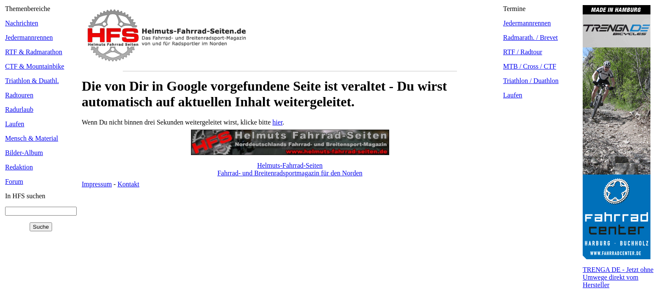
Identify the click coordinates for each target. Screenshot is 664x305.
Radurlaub (19, 109)
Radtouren (19, 95)
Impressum (97, 184)
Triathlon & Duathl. (32, 80)
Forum (14, 181)
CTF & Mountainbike (34, 66)
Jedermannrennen (29, 37)
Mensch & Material (31, 138)
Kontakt (128, 184)
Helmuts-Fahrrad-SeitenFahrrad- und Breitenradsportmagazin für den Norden (289, 169)
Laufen (14, 124)
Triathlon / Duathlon (531, 80)
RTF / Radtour (522, 51)
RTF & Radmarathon (33, 51)
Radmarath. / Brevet (530, 37)
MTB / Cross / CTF (529, 66)
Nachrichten (21, 23)
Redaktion (19, 167)
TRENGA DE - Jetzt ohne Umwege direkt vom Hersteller (618, 277)
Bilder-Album (24, 152)
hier (277, 122)
